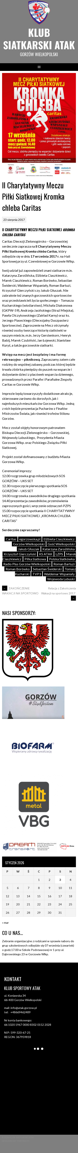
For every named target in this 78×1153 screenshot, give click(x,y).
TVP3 (36, 574)
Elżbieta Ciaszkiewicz (59, 539)
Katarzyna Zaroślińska (58, 549)
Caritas (11, 539)
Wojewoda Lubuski (61, 579)
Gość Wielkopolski (61, 544)
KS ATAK (45, 554)
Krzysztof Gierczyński (20, 554)
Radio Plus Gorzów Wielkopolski (26, 564)
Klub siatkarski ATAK (39, 38)
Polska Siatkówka (62, 559)
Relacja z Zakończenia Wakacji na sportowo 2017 (58, 593)
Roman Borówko (18, 569)
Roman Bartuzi (64, 564)
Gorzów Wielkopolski (29, 544)
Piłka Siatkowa (35, 559)
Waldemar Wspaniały (59, 574)
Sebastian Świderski (47, 569)
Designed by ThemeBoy (16, 1140)
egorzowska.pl (29, 539)
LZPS (59, 554)
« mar (5, 922)
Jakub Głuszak (28, 549)
